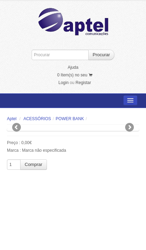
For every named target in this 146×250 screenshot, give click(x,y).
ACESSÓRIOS (37, 118)
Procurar (101, 54)
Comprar (33, 164)
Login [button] (63, 82)
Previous (17, 128)
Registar (83, 82)
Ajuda (73, 67)
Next (129, 128)
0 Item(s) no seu (74, 75)
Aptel (11, 118)
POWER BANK (70, 118)
